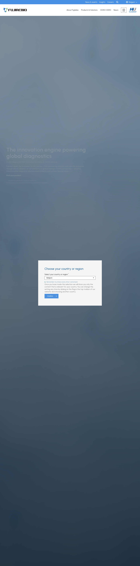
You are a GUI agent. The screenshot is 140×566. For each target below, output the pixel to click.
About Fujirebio (73, 10)
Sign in (122, 2)
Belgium (132, 2)
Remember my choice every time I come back (62, 282)
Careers (110, 2)
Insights (102, 2)
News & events (91, 2)
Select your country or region (56, 274)
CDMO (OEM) (105, 10)
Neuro (116, 10)
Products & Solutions (89, 10)
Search (117, 2)
